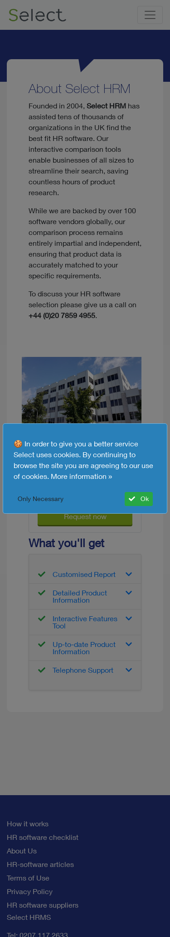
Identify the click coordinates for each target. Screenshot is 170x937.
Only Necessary (40, 498)
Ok (139, 498)
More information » (81, 476)
